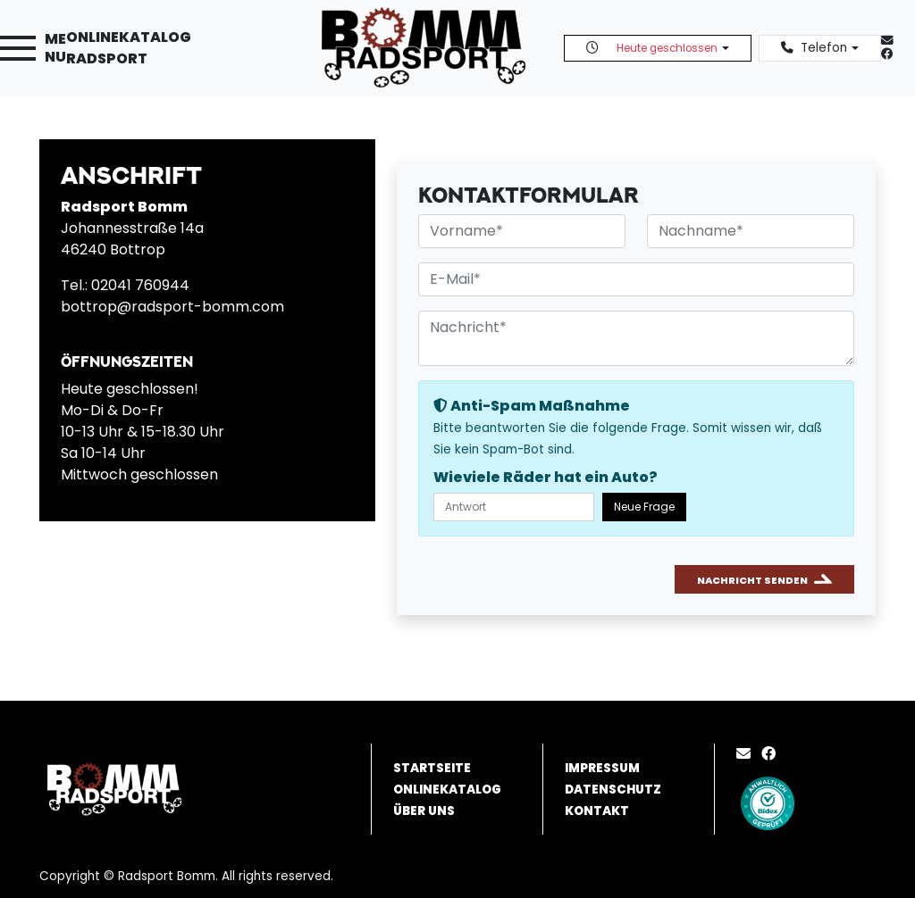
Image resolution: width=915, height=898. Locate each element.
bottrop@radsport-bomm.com (172, 306)
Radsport (106, 58)
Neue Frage (644, 506)
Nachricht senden (752, 580)
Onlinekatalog (128, 37)
